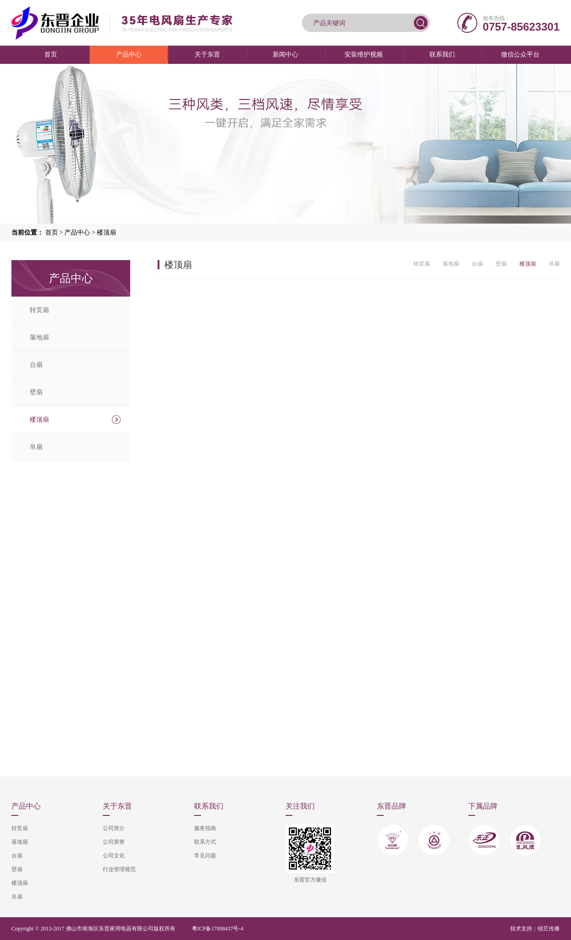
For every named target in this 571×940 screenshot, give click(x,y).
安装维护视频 (363, 54)
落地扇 (39, 337)
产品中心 (129, 54)
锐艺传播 (549, 928)
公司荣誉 (114, 842)
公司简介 (114, 828)
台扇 (36, 364)
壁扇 (36, 392)
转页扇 (39, 310)
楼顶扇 (106, 232)
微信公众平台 (520, 54)
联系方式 (205, 842)
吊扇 (36, 447)
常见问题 (205, 855)
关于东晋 (207, 54)
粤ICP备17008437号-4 (217, 928)
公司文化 (114, 855)
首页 (50, 54)
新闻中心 (285, 54)
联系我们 (442, 54)
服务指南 (205, 828)
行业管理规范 (119, 869)
